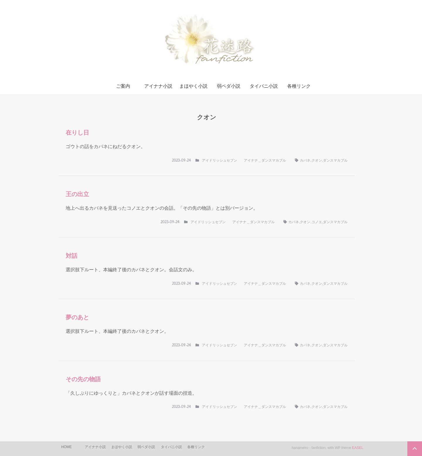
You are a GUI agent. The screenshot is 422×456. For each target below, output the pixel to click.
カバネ (305, 160)
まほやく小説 (193, 86)
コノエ (317, 222)
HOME (66, 447)
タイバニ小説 (264, 86)
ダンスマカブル (335, 160)
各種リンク (299, 86)
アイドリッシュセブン (219, 160)
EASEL (357, 448)
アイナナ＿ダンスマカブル (265, 160)
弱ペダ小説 (228, 86)
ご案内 (123, 86)
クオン (317, 160)
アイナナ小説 (158, 86)
